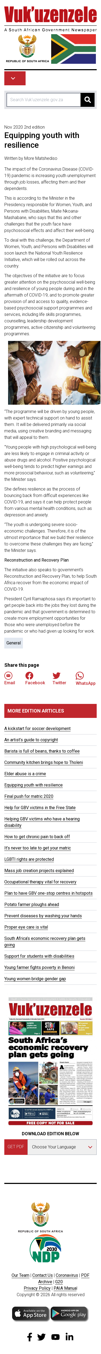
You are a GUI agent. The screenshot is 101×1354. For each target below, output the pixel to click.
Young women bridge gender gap (35, 978)
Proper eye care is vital (26, 927)
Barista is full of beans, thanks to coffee (42, 751)
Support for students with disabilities (39, 956)
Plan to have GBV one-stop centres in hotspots (48, 893)
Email (9, 678)
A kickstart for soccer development (37, 728)
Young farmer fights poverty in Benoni (39, 967)
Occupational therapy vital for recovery (40, 881)
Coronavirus (67, 1275)
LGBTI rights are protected (29, 859)
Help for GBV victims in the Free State (40, 807)
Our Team (20, 1275)
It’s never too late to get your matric (37, 848)
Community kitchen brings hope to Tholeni (43, 762)
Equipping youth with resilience (33, 785)
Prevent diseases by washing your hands (43, 915)
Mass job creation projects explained (39, 870)
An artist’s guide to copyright (31, 739)
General (13, 643)
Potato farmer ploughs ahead (31, 904)
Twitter (59, 678)
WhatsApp (86, 678)
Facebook (35, 678)
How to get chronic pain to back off (37, 836)
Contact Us (42, 1275)
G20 (59, 1281)
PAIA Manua (65, 1288)
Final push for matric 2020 (28, 796)
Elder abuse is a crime (25, 773)
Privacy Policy (37, 1288)
